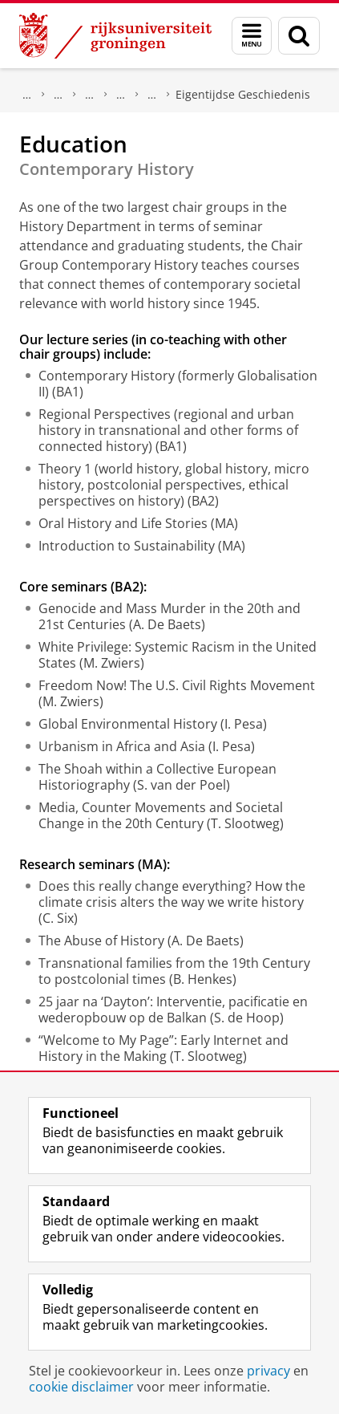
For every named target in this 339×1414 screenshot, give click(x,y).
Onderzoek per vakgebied (90, 95)
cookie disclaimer (81, 1387)
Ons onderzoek (58, 95)
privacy (268, 1370)
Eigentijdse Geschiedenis (243, 94)
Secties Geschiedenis (152, 95)
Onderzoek (27, 95)
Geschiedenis (121, 95)
